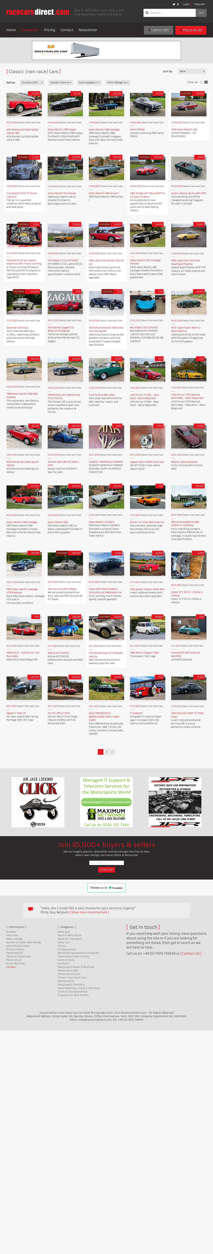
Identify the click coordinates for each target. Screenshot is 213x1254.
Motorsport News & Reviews (76, 967)
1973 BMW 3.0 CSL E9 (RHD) (63, 260)
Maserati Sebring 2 (17, 327)
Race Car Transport (70, 938)
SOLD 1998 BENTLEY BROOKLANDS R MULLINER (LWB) (104, 717)
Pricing (49, 30)
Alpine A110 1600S (58, 652)
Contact (67, 30)
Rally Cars (64, 942)
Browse (11, 931)
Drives (62, 945)
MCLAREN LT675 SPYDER (144, 327)
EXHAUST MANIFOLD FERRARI (106, 461)
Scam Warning (15, 963)
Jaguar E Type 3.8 (16, 713)
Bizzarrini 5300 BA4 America (147, 522)
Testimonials (14, 952)
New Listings (14, 938)
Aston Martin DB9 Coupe (62, 129)
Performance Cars (69, 974)
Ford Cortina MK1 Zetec (102, 394)
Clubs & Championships (73, 991)
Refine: (10, 82)
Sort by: (167, 71)
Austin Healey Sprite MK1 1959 (188, 193)
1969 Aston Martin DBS (184, 129)
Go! (201, 13)
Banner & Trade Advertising (23, 942)
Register (200, 4)
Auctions (63, 963)
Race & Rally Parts (69, 935)
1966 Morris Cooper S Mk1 (144, 652)
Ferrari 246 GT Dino (59, 713)
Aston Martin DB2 (58, 522)
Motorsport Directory (71, 984)
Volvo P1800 (137, 129)
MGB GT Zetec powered (184, 461)
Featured (12, 935)
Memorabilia (66, 981)
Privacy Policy (15, 949)
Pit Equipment (67, 949)
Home (11, 30)
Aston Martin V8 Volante (62, 193)
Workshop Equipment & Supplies (78, 952)
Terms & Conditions (18, 956)
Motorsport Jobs (68, 970)
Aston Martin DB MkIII (102, 522)
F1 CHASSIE (136, 713)
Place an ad (191, 30)
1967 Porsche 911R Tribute (62, 589)
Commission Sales (18, 945)
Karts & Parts (66, 960)
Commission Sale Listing (73, 956)
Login (186, 4)
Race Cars (64, 931)
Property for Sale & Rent (73, 995)
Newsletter (88, 30)
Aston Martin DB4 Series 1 (104, 193)
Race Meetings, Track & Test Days (79, 988)
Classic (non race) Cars (72, 977)
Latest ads (158, 30)
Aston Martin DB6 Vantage (104, 129)
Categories (30, 30)
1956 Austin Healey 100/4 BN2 (147, 589)
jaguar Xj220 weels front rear (147, 461)
